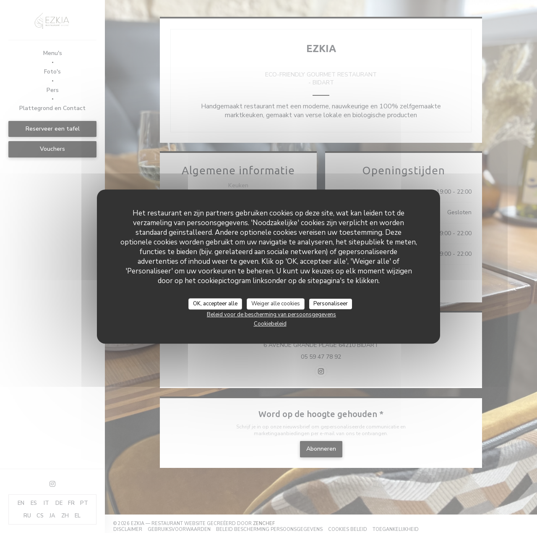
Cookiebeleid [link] (270, 324)
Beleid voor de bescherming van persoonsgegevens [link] (271, 314)
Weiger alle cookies (275, 303)
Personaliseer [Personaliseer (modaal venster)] (330, 303)
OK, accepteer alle (215, 303)
